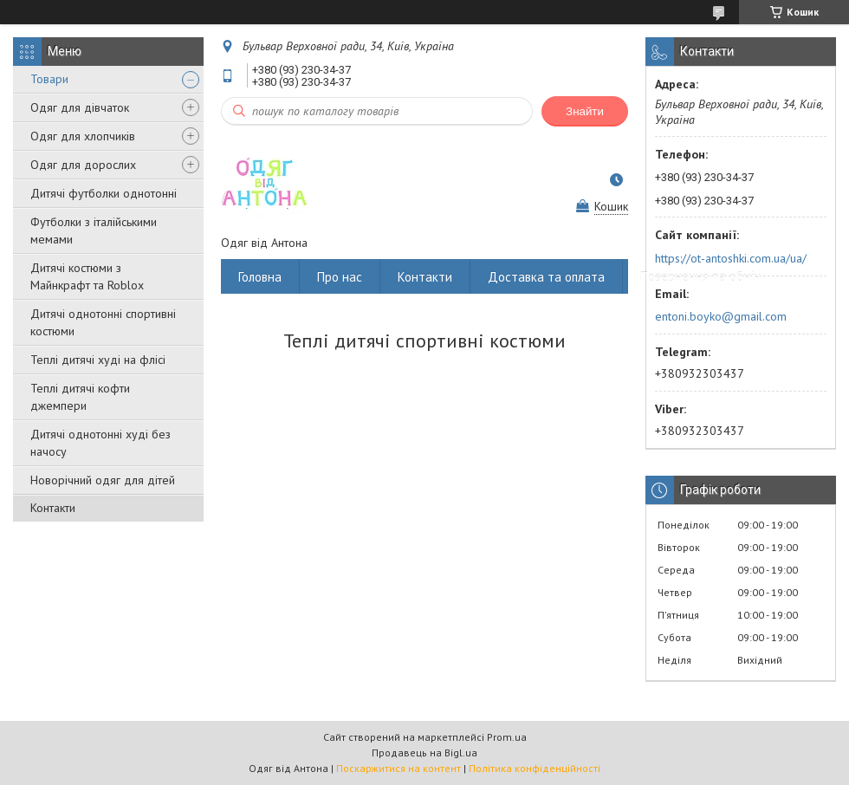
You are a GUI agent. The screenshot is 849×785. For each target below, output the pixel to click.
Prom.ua (507, 736)
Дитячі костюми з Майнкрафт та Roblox (87, 276)
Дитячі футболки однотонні (103, 193)
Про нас (339, 276)
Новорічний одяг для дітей (102, 480)
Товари (49, 79)
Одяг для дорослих (83, 164)
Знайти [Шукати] (585, 111)
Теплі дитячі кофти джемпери (80, 396)
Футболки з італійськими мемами (93, 230)
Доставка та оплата (546, 276)
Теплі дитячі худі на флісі (97, 359)
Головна (260, 276)
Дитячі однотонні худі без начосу (100, 442)
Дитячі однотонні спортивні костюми (103, 322)
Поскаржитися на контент (398, 768)
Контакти (52, 508)
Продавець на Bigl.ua (424, 752)
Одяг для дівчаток (79, 107)
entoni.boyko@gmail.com (721, 316)
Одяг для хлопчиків (82, 136)
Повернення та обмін (700, 276)
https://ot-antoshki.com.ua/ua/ (731, 258)
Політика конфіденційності (534, 768)
